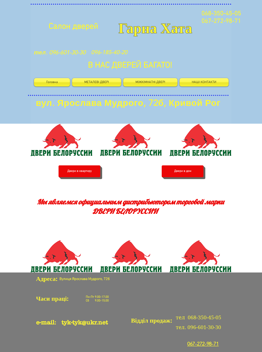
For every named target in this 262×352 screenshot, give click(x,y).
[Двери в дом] (182, 171)
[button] (150, 82)
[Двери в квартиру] (79, 171)
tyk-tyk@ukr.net (84, 322)
